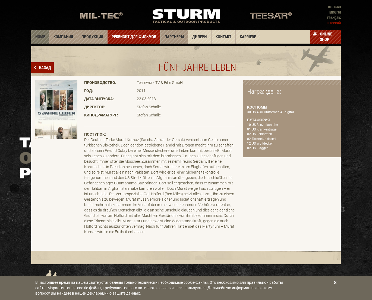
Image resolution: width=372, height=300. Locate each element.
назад (44, 67)
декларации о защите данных (113, 293)
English (335, 12)
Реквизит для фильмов (134, 36)
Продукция (92, 36)
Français (334, 18)
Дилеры (199, 36)
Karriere (248, 36)
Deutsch (334, 7)
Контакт (223, 36)
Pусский (334, 23)
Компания (63, 36)
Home (40, 36)
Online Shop (322, 37)
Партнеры (174, 36)
